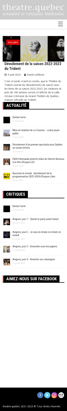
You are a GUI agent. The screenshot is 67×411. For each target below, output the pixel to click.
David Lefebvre (35, 74)
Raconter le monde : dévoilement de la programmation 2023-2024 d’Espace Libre (34, 175)
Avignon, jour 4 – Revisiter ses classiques (34, 259)
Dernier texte (19, 117)
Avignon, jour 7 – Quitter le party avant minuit (36, 219)
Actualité (13, 42)
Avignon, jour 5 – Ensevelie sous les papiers (35, 246)
